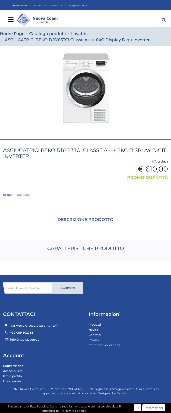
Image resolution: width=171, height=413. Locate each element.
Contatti (95, 335)
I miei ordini (12, 381)
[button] (164, 20)
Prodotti (95, 324)
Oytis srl (122, 393)
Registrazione (13, 366)
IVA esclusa (160, 161)
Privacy (94, 340)
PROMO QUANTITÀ (147, 177)
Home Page (12, 33)
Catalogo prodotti (47, 33)
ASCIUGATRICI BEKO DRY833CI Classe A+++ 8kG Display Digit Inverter (77, 39)
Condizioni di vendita (104, 345)
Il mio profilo (12, 376)
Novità (93, 330)
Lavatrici (80, 33)
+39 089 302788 (20, 5)
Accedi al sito (13, 371)
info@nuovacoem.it (78, 5)
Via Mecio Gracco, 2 (48, 5)
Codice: (7, 194)
